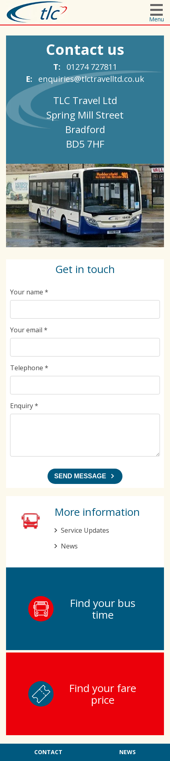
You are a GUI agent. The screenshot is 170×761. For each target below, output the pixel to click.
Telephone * (29, 367)
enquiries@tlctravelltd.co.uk (91, 78)
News (69, 546)
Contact (48, 752)
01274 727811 (91, 66)
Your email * (29, 329)
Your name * (29, 292)
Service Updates (85, 530)
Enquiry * (24, 405)
